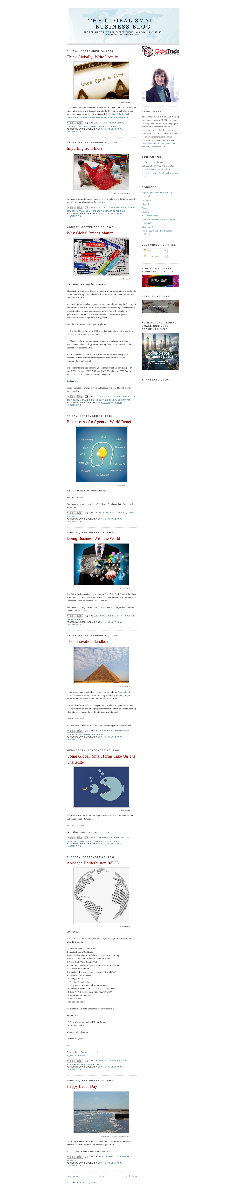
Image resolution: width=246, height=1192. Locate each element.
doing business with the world (117, 616)
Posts (147, 250)
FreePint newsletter (111, 123)
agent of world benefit (112, 513)
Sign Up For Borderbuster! (79, 1055)
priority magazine (109, 838)
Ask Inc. (103, 207)
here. (106, 202)
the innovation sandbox (92, 734)
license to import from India (108, 211)
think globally (91, 127)
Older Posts (131, 1176)
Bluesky (145, 211)
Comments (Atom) (87, 1182)
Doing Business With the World (93, 538)
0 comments (74, 131)
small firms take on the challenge (99, 841)
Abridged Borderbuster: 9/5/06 (93, 863)
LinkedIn (146, 204)
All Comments (151, 256)
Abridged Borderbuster (113, 1061)
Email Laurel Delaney (155, 162)
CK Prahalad (106, 731)
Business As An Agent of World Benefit (100, 422)
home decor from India (122, 207)
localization (74, 127)
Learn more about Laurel (153, 143)
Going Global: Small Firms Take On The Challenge (101, 759)
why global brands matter (115, 400)
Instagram (146, 200)
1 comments (74, 216)
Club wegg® (147, 227)
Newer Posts (72, 1176)
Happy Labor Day (82, 1086)
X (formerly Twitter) (151, 215)
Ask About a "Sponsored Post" (158, 169)
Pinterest (146, 208)
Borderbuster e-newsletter (83, 1064)
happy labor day (108, 1157)
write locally (109, 127)
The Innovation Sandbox (87, 641)
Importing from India (84, 148)
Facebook (146, 196)
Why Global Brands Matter (90, 233)
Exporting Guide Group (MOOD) (157, 192)
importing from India (79, 211)
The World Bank (76, 620)
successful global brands (114, 396)
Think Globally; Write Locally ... (94, 57)
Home (102, 1176)
